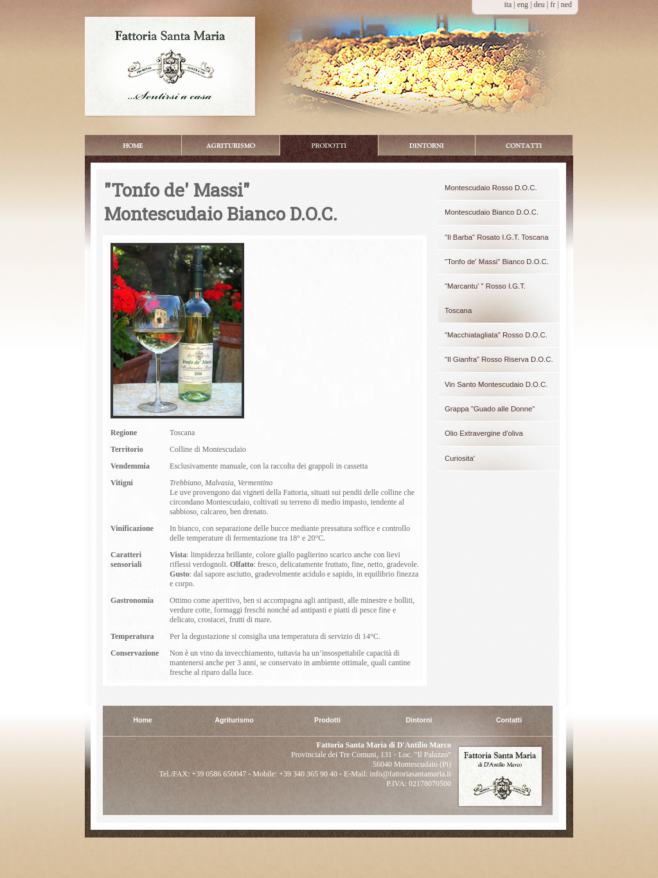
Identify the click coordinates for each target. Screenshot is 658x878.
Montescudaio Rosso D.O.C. (491, 188)
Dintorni (426, 145)
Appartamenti (231, 145)
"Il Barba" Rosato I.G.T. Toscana (496, 237)
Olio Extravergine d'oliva (484, 433)
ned (566, 4)
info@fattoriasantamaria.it (409, 773)
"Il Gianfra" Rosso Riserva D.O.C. (499, 359)
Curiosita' (460, 458)
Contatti (509, 720)
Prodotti (329, 145)
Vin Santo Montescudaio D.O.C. (496, 384)
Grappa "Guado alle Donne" (490, 409)
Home (133, 145)
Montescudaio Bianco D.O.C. (491, 212)
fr (553, 4)
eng (523, 4)
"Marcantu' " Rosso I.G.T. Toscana (485, 298)
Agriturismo (234, 720)
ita (507, 4)
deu (540, 4)
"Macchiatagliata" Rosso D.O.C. (496, 335)
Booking (524, 145)
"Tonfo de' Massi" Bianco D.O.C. (497, 261)
